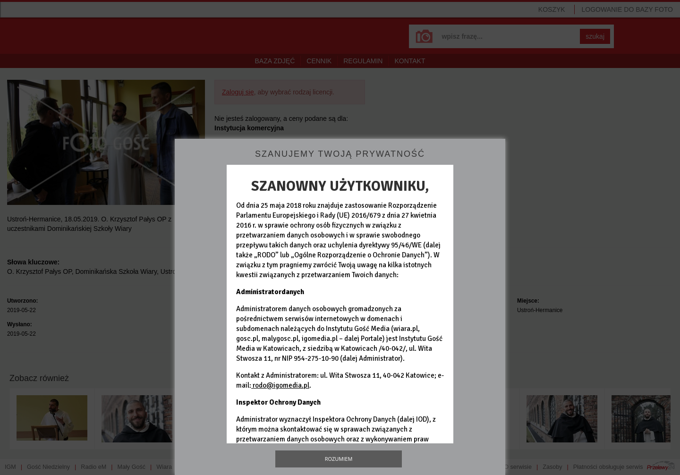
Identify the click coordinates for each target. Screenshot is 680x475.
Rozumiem (339, 458)
